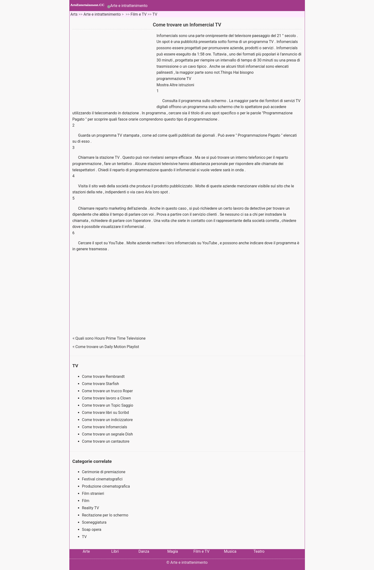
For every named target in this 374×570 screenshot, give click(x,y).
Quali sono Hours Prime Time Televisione (110, 338)
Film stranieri (93, 493)
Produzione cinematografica (106, 486)
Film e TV (139, 14)
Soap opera (91, 529)
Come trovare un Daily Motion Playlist (107, 346)
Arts (73, 14)
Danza (143, 551)
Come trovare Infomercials (105, 427)
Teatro (259, 551)
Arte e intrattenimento (129, 5)
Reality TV (90, 508)
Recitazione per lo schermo (105, 515)
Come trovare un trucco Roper (108, 391)
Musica (230, 551)
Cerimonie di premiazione (103, 472)
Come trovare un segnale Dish (108, 434)
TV (155, 14)
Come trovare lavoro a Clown (107, 398)
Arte (86, 551)
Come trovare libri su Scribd (106, 412)
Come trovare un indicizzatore (108, 419)
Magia (172, 551)
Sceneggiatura (94, 522)
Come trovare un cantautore (106, 441)
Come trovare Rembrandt (104, 376)
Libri (115, 551)
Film (85, 500)
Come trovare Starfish (101, 383)
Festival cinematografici (102, 479)
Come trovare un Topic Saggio (108, 405)
